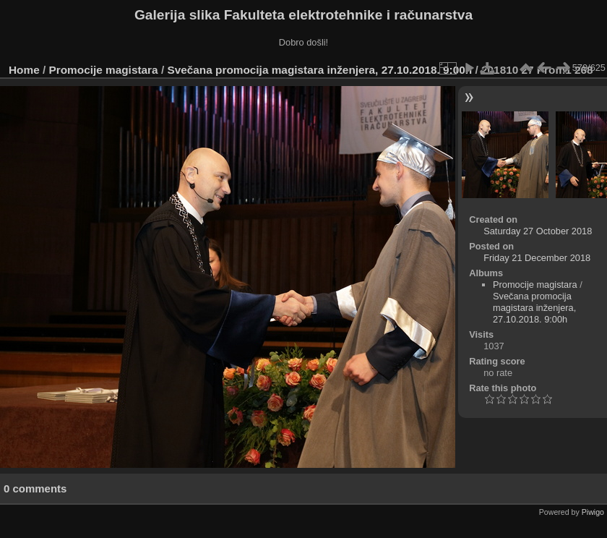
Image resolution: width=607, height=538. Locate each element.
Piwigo (593, 512)
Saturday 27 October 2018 (537, 231)
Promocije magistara (103, 70)
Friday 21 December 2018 (536, 257)
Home (24, 70)
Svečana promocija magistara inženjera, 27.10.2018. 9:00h (319, 70)
